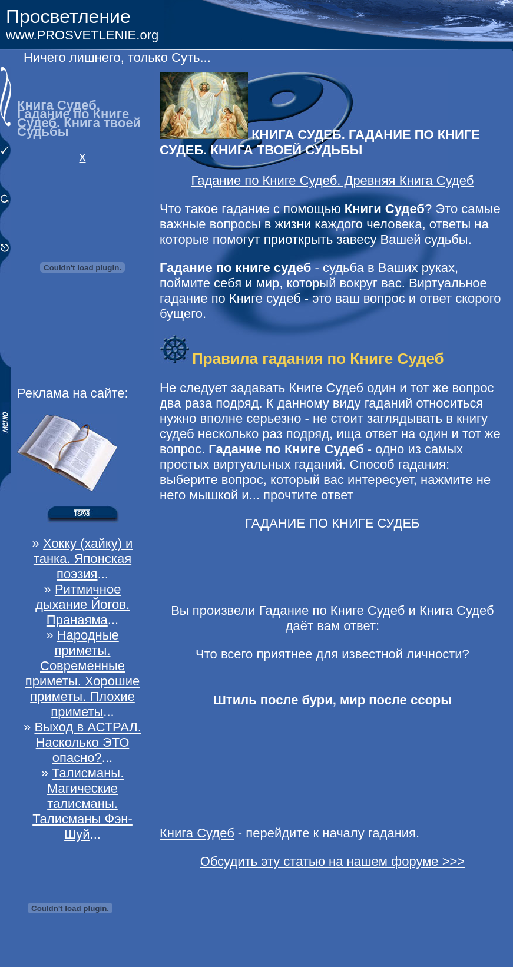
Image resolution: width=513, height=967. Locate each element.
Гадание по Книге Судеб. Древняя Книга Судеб (332, 180)
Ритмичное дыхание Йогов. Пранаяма (82, 604)
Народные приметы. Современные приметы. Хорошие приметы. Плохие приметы (82, 673)
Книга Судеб (197, 833)
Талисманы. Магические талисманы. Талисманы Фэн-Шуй (82, 804)
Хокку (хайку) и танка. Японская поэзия (83, 558)
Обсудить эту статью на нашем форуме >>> (332, 861)
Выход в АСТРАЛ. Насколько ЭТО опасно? (87, 742)
